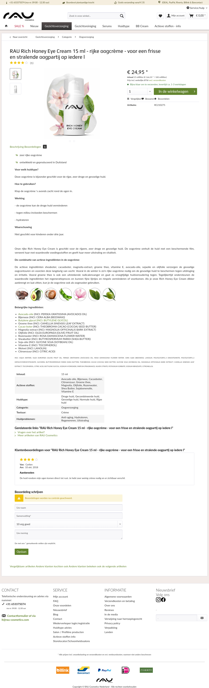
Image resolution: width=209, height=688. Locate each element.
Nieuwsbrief (60, 609)
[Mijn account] (175, 15)
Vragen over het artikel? (30, 432)
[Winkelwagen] (197, 15)
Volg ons (162, 594)
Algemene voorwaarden (118, 596)
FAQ (55, 600)
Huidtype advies (62, 627)
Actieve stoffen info (64, 636)
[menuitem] (96, 17)
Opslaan (21, 551)
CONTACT (10, 590)
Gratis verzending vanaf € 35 (129, 2)
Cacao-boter (25, 326)
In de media (111, 614)
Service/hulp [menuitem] (196, 7)
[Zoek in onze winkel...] (96, 15)
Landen (108, 632)
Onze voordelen (62, 605)
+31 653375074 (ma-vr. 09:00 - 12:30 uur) (27, 2)
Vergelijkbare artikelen (22, 566)
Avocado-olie (25, 314)
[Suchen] (121, 15)
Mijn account (60, 596)
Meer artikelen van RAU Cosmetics (36, 435)
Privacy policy (112, 623)
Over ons (109, 605)
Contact (57, 618)
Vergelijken (134, 98)
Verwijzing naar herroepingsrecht (123, 618)
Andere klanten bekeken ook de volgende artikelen (98, 566)
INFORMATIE (115, 590)
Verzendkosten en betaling (119, 600)
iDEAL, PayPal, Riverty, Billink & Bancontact (180, 2)
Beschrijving (17, 146)
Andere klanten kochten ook (52, 566)
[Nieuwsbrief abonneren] (202, 618)
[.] (176, 618)
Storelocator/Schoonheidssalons (71, 641)
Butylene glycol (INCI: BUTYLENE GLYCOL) (43, 320)
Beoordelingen (35, 146)
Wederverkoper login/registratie (71, 623)
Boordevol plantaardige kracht (78, 2)
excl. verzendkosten (157, 80)
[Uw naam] (68, 507)
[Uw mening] (68, 534)
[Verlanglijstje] (160, 15)
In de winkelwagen (177, 91)
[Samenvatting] (68, 515)
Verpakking (110, 627)
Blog (55, 614)
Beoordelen (161, 98)
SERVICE (60, 590)
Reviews (109, 609)
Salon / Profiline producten (68, 632)
